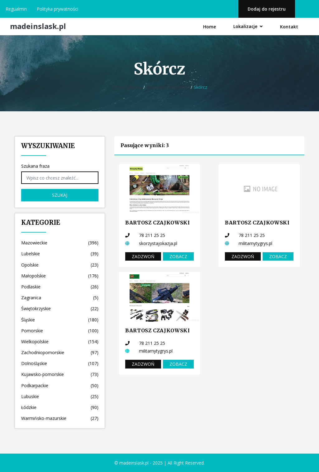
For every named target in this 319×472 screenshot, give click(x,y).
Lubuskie (59, 396)
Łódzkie (59, 407)
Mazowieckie (59, 243)
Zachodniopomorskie (59, 352)
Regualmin (16, 9)
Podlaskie (59, 287)
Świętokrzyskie (59, 308)
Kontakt (289, 27)
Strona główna (127, 87)
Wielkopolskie (59, 341)
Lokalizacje (248, 26)
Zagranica (59, 297)
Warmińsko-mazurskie (59, 418)
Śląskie (59, 320)
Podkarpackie (59, 385)
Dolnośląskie (59, 363)
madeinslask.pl (38, 26)
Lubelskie (59, 254)
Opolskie (59, 265)
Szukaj (59, 195)
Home (209, 27)
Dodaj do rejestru (267, 9)
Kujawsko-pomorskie (167, 87)
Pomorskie (59, 331)
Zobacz (178, 256)
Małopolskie (59, 276)
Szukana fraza (35, 166)
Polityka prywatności (57, 9)
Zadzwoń (143, 256)
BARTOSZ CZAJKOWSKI (157, 222)
